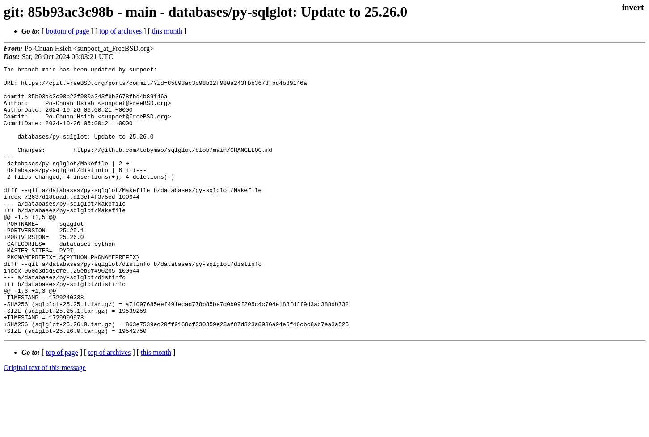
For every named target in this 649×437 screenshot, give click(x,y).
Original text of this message (45, 421)
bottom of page (67, 31)
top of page (62, 406)
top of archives (120, 31)
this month (167, 31)
